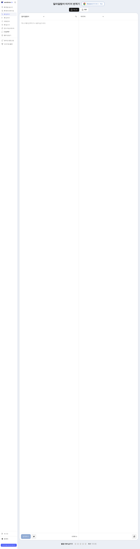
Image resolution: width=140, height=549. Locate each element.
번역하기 (26, 536)
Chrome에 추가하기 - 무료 (93, 4)
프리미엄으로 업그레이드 (8, 545)
